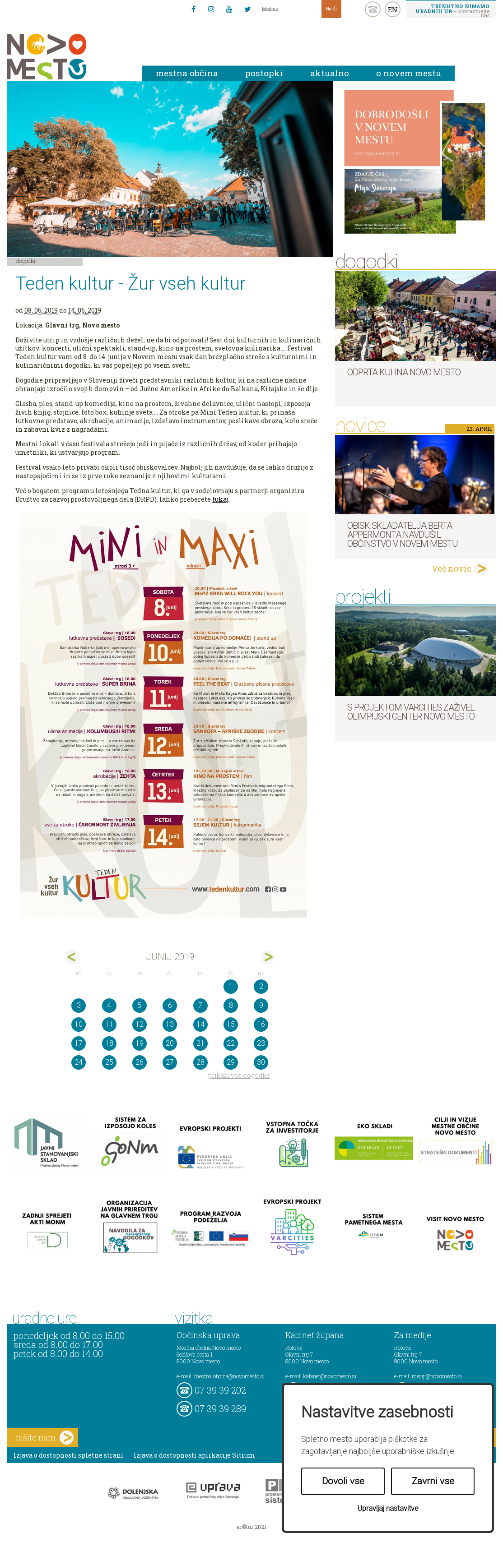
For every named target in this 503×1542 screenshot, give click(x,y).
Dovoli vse (343, 1481)
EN (393, 9)
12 (139, 1024)
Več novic (451, 568)
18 (109, 1043)
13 (170, 1024)
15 (231, 1024)
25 (109, 1062)
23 (261, 1043)
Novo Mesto (68, 56)
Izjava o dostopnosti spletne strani (69, 1455)
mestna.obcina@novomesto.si (229, 1376)
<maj (72, 957)
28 (200, 1062)
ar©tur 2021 (251, 1526)
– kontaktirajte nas (452, 10)
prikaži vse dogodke (239, 1075)
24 (79, 1062)
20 (170, 1043)
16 (261, 1024)
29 (231, 1062)
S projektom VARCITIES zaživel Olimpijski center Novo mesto (411, 712)
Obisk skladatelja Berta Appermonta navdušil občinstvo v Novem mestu (402, 534)
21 (200, 1043)
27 (170, 1062)
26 (139, 1062)
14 (200, 1024)
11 (109, 1024)
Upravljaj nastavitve (388, 1508)
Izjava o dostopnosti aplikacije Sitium (194, 1455)
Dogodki (26, 261)
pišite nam (45, 1438)
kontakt (373, 9)
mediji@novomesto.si (437, 1376)
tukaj (220, 499)
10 (79, 1024)
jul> (268, 957)
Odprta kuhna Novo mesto (404, 372)
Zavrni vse (433, 1481)
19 (139, 1043)
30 (261, 1062)
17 (79, 1043)
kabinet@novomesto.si (329, 1376)
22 (231, 1043)
